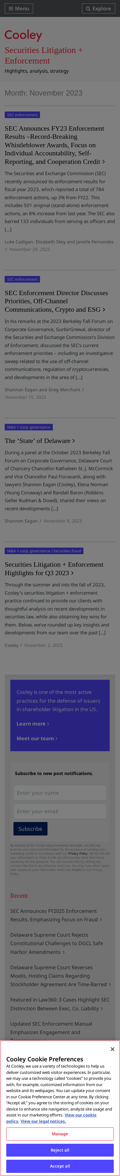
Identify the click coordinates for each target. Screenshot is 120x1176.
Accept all (60, 1166)
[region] (60, 1108)
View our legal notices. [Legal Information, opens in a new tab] (43, 1121)
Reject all (60, 1150)
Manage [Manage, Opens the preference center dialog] (60, 1134)
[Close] (112, 1049)
